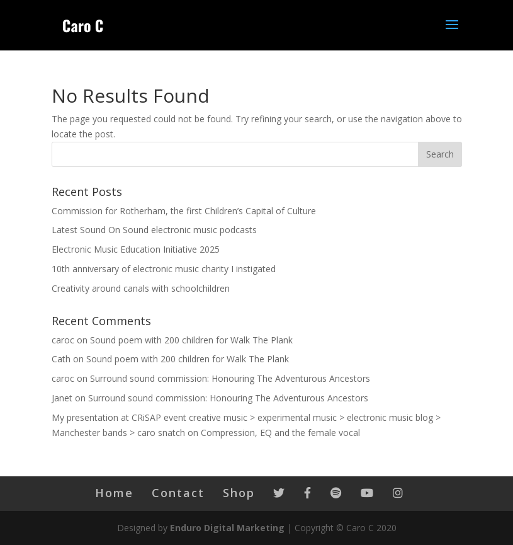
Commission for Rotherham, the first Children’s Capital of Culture (184, 211)
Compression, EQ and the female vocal (280, 433)
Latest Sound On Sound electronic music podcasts (154, 230)
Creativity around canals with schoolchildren (141, 288)
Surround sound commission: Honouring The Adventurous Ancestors (230, 378)
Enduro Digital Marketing (227, 528)
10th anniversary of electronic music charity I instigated (164, 269)
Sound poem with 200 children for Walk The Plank (191, 340)
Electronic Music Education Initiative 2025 (136, 249)
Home (114, 492)
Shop (239, 492)
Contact (178, 492)
